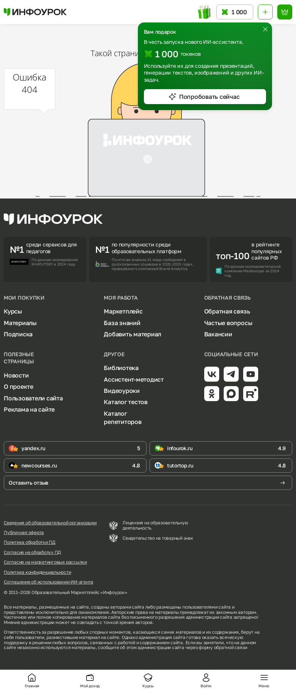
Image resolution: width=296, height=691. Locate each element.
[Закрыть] (265, 29)
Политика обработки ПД (29, 542)
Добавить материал (132, 334)
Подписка (18, 334)
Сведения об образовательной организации (50, 522)
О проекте (18, 386)
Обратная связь (227, 311)
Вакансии (218, 334)
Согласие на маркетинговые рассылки (45, 562)
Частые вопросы (228, 323)
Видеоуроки (122, 390)
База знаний (122, 323)
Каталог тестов (126, 402)
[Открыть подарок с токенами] (205, 11)
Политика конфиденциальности (37, 572)
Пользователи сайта (33, 398)
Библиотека (121, 368)
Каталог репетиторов (122, 417)
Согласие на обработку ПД (32, 552)
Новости (16, 375)
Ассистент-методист (134, 379)
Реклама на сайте (29, 409)
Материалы (20, 323)
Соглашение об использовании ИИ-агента (48, 582)
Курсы (13, 311)
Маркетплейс (123, 311)
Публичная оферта (24, 532)
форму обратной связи (223, 647)
